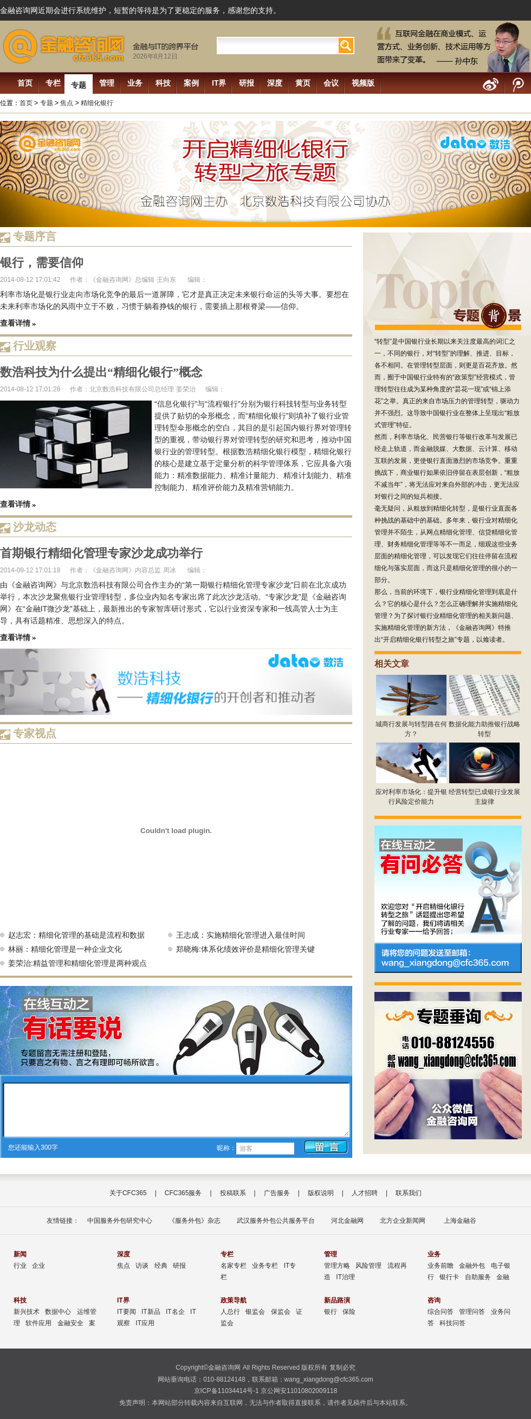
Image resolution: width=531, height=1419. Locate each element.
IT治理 (345, 1277)
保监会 (280, 1311)
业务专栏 (265, 1265)
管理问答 (472, 1311)
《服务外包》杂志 (195, 1220)
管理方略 (337, 1265)
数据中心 (58, 1311)
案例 (191, 83)
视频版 (363, 83)
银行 (330, 1311)
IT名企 (175, 1311)
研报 (246, 83)
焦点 (66, 103)
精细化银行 (97, 103)
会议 (331, 83)
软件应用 (38, 1323)
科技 (163, 83)
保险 (348, 1311)
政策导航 (234, 1300)
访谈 (141, 1265)
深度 (274, 83)
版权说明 (321, 1193)
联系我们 (409, 1193)
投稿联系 (233, 1193)
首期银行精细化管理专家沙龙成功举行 (101, 553)
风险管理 (368, 1265)
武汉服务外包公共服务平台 (276, 1220)
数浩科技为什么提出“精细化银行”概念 (101, 372)
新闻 (20, 1254)
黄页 (302, 83)
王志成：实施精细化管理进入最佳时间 (240, 935)
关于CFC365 (128, 1193)
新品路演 (337, 1300)
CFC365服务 (183, 1193)
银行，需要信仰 (41, 262)
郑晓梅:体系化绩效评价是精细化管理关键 (245, 949)
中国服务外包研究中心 (119, 1220)
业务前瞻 (441, 1265)
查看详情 (15, 323)
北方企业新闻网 (402, 1220)
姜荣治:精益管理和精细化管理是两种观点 (77, 963)
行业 (20, 1265)
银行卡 (449, 1277)
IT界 (219, 83)
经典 (160, 1265)
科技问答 (452, 1323)
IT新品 (150, 1311)
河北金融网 (347, 1220)
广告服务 (277, 1193)
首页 (25, 83)
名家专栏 (234, 1265)
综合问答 (441, 1311)
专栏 (53, 83)
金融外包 (472, 1265)
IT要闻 (126, 1311)
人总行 (230, 1311)
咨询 (434, 1300)
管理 (106, 83)
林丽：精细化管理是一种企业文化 (65, 949)
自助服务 (478, 1277)
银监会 (255, 1311)
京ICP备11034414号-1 (226, 1391)
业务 (135, 83)
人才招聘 (365, 1193)
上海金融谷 (459, 1220)
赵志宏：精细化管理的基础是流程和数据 (76, 935)
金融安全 (70, 1323)
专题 (78, 85)
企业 (38, 1265)
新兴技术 (27, 1311)
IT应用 (144, 1323)
